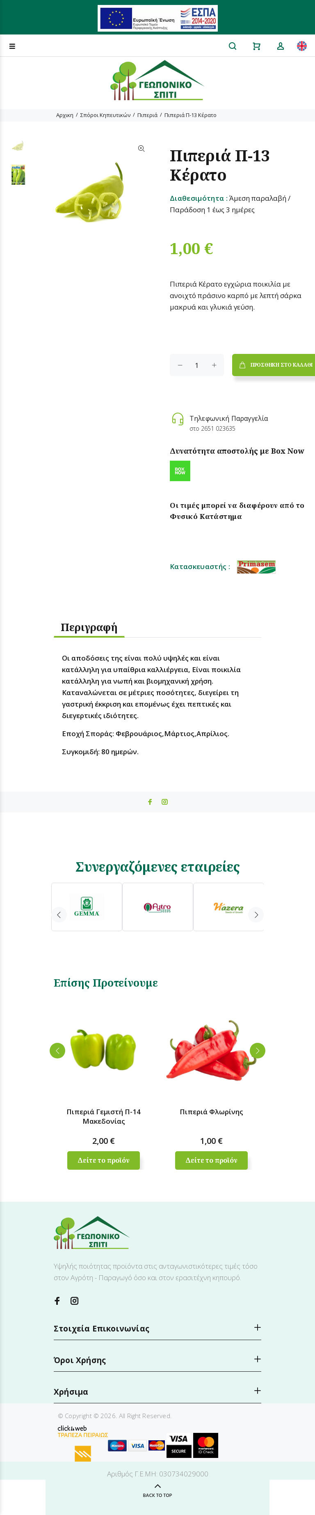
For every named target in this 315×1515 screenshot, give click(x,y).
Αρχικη (64, 115)
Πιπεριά (147, 115)
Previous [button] (59, 915)
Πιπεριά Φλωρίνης (211, 1111)
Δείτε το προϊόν (104, 1160)
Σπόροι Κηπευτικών (105, 115)
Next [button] (256, 915)
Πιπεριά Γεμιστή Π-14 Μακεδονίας (103, 1116)
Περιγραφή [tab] (89, 627)
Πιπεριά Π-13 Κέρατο (190, 115)
